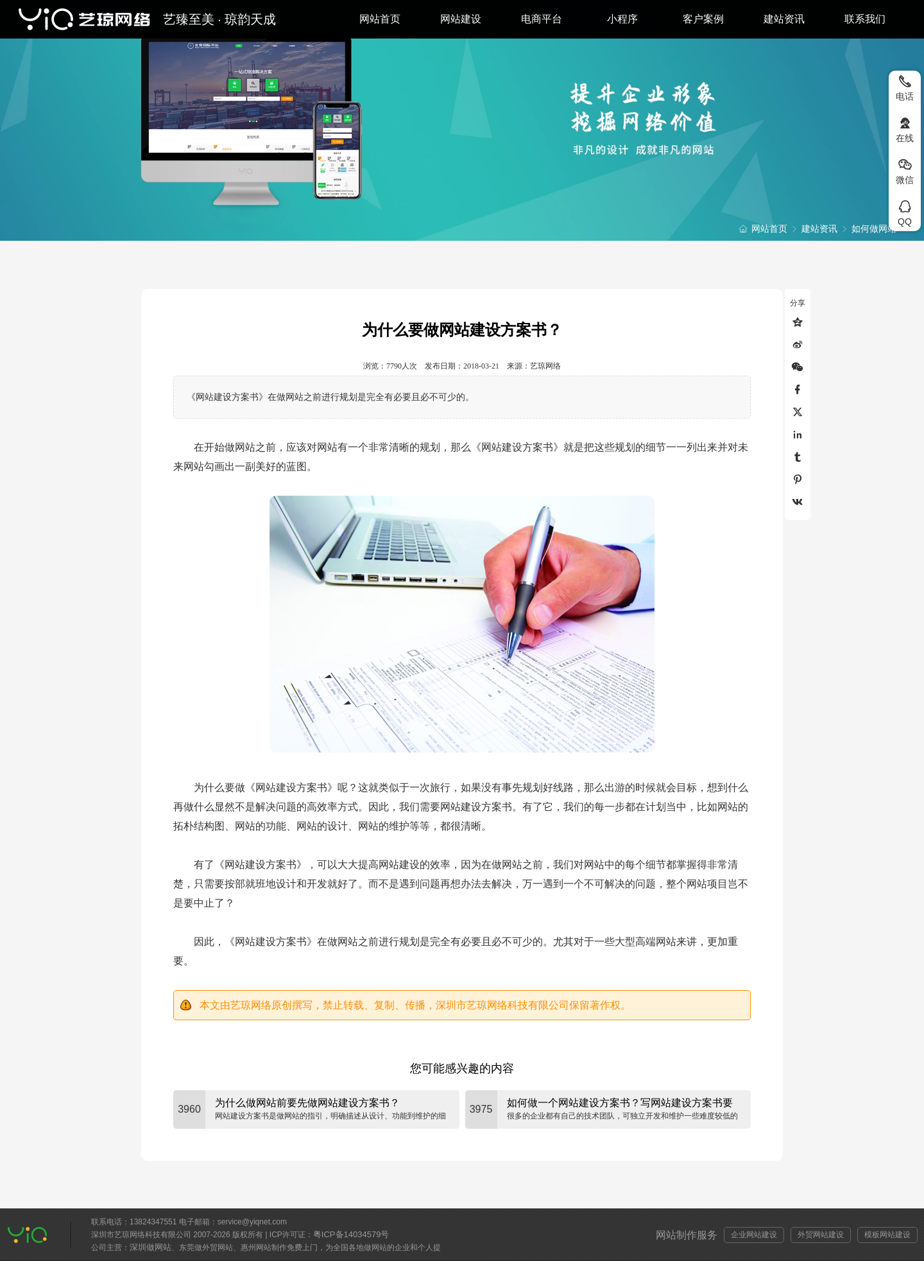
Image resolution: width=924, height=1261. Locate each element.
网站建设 (460, 18)
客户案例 (703, 18)
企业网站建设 (754, 1234)
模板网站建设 (887, 1234)
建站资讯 (784, 18)
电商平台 (541, 18)
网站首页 (379, 18)
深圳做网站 (150, 1247)
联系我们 (865, 18)
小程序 (622, 18)
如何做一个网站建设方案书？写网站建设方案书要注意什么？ (620, 1103)
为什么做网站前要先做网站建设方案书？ (307, 1102)
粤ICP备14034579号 (351, 1234)
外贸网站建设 (821, 1234)
